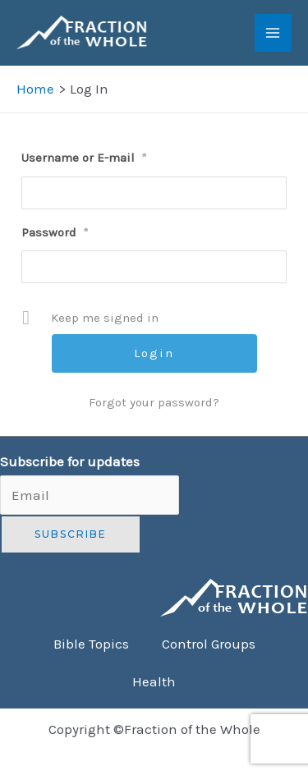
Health (154, 681)
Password (55, 232)
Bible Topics (91, 643)
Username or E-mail (84, 157)
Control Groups (208, 643)
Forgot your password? (154, 402)
